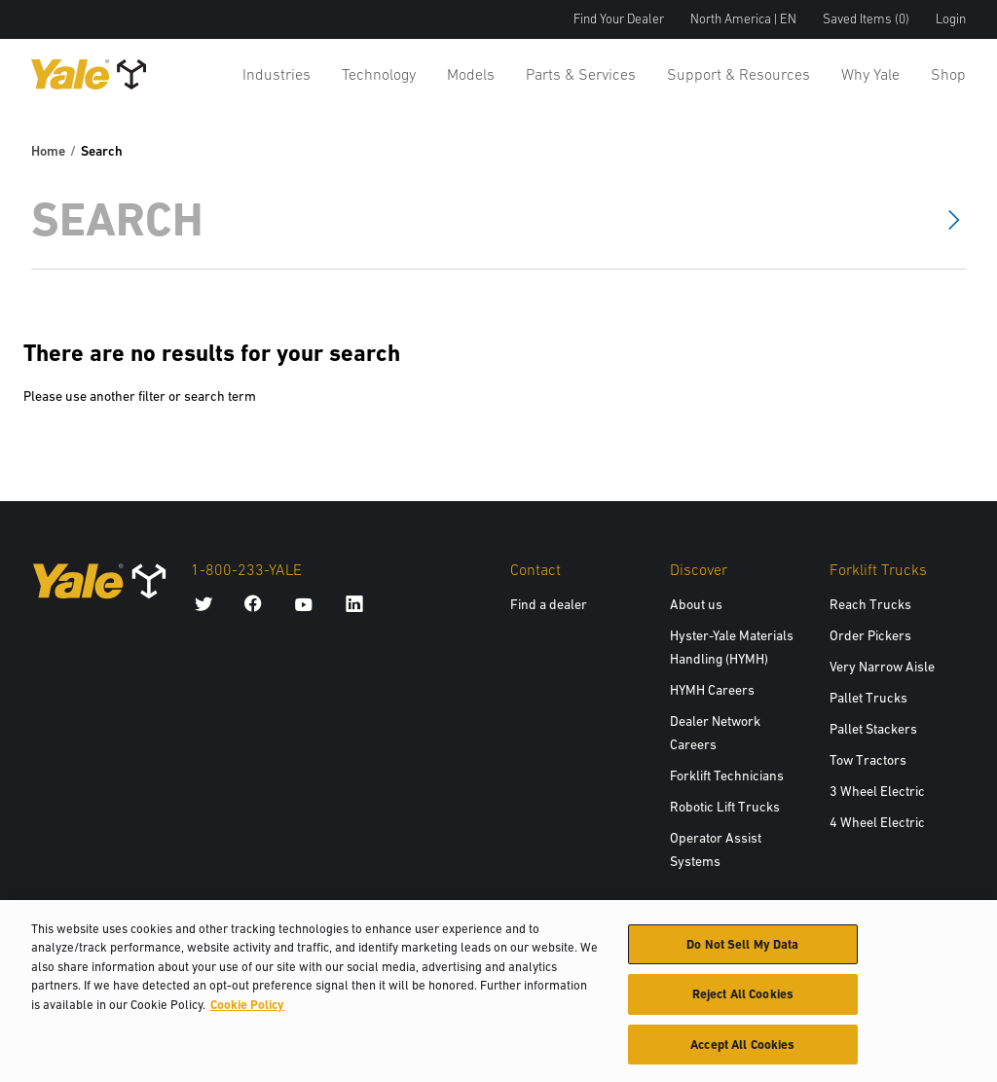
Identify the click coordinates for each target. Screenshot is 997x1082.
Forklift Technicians (727, 775)
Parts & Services (581, 74)
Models (471, 74)
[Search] (471, 219)
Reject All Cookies (743, 1001)
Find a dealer (548, 604)
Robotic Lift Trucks (725, 806)
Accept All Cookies (742, 1052)
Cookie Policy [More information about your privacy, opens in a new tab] (247, 1012)
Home (48, 151)
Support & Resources (738, 74)
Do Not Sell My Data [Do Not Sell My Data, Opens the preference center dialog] (742, 952)
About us (696, 604)
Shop (948, 74)
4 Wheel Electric (877, 822)
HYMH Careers (712, 690)
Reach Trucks (870, 604)
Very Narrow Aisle (882, 666)
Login (951, 19)
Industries (276, 74)
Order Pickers (870, 635)
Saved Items (866, 19)
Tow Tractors (868, 760)
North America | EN (743, 19)
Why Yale (870, 74)
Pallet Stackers (873, 729)
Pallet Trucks (868, 697)
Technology (379, 74)
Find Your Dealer (618, 19)
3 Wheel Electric (877, 791)
